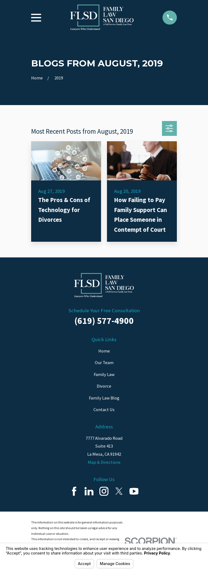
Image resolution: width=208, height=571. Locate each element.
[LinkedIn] (88, 491)
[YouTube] (133, 491)
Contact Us (104, 409)
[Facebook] (74, 491)
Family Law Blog (104, 398)
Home (104, 351)
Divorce (104, 386)
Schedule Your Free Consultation (104, 310)
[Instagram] (103, 491)
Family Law (104, 374)
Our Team (104, 362)
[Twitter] (119, 491)
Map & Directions (104, 462)
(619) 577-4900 (104, 320)
